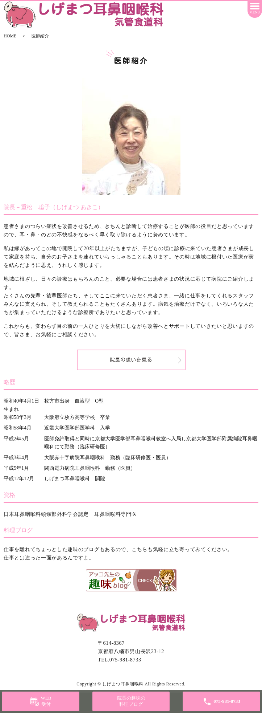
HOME (10, 35)
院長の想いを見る (131, 359)
